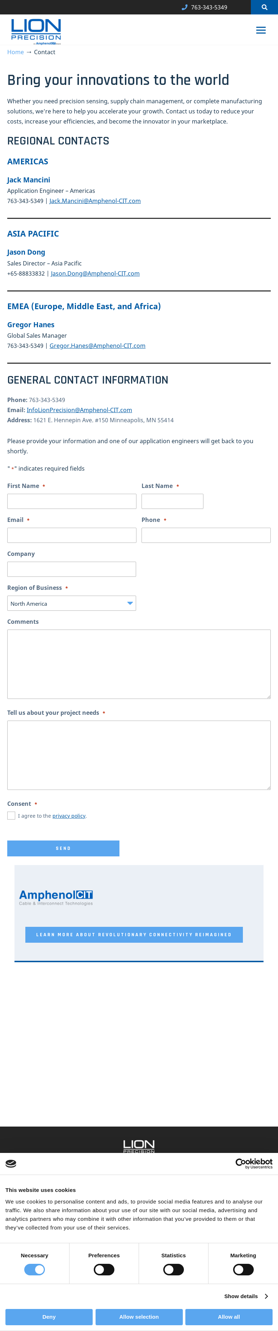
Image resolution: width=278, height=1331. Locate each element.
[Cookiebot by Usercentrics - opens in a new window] (241, 1163)
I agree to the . (52, 815)
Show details (241, 1296)
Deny (49, 1317)
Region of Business (37, 588)
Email (18, 520)
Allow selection (139, 1317)
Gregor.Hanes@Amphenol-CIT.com (98, 346)
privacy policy (68, 815)
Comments (23, 622)
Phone (154, 520)
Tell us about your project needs (56, 713)
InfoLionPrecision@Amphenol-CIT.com (79, 410)
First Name (26, 486)
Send (63, 848)
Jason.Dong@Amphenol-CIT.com (95, 273)
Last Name (160, 486)
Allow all (229, 1317)
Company (21, 554)
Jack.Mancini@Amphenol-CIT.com (95, 201)
